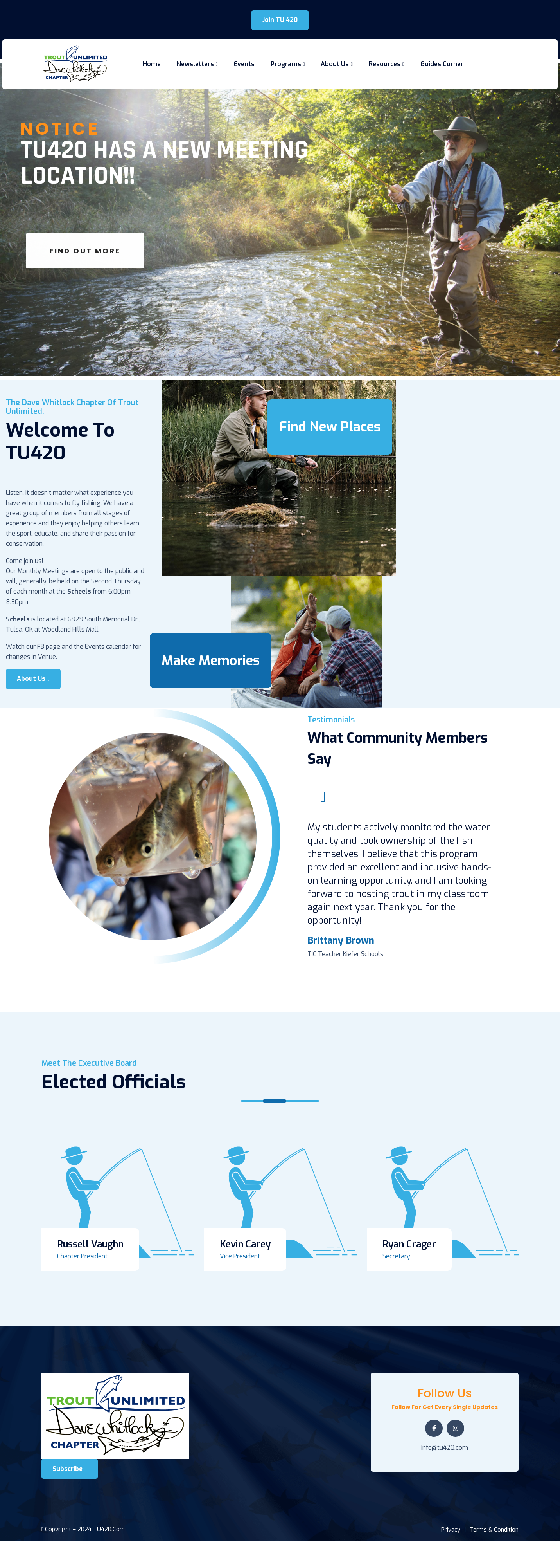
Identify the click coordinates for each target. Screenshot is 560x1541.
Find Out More (85, 266)
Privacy (450, 1530)
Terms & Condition (494, 1530)
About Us (335, 64)
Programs (286, 64)
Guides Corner (441, 64)
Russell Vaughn (90, 1244)
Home (152, 64)
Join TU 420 (280, 20)
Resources (384, 64)
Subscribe (69, 1469)
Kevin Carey (245, 1244)
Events (244, 64)
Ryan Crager (409, 1244)
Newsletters (195, 64)
